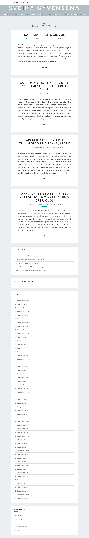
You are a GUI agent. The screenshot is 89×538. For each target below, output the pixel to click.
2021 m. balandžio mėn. (22, 392)
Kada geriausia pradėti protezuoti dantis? (28, 263)
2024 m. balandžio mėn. (22, 311)
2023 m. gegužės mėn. (22, 330)
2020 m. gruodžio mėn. (22, 407)
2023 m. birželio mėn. (21, 326)
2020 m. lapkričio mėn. (22, 410)
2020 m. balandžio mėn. (22, 436)
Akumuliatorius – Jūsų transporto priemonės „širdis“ (44, 142)
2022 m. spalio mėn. (21, 344)
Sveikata (17, 530)
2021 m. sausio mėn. (21, 403)
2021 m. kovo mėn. (21, 396)
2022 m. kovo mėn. (21, 363)
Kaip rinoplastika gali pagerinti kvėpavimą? (28, 256)
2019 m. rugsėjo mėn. (21, 462)
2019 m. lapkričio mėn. (22, 454)
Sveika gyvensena (20, 2)
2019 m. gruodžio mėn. (22, 451)
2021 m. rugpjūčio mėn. (22, 377)
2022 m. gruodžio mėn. (22, 341)
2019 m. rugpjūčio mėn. (22, 465)
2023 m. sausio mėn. (21, 337)
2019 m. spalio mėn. (21, 458)
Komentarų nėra (57, 38)
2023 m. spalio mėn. (21, 319)
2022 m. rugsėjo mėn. (21, 348)
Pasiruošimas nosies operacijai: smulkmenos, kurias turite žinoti (44, 86)
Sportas (17, 523)
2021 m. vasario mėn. (21, 399)
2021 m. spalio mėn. (21, 370)
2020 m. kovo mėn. (21, 440)
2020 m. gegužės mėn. (22, 432)
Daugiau (45, 67)
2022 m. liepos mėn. (21, 352)
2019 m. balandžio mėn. (22, 480)
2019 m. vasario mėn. (21, 487)
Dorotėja (45, 38)
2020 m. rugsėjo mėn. (21, 418)
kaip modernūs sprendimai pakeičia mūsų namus (30, 260)
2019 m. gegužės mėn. (22, 476)
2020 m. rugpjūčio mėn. (22, 421)
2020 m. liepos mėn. (21, 425)
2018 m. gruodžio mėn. (22, 495)
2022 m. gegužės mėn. (22, 355)
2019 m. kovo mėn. (21, 484)
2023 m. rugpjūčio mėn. (22, 322)
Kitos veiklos (19, 519)
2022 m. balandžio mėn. (22, 359)
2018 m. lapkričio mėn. (22, 498)
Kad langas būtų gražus (44, 34)
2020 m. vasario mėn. (21, 443)
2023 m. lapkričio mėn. (22, 315)
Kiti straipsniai (19, 515)
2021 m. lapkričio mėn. (22, 366)
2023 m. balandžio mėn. (22, 333)
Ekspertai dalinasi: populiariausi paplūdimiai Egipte (31, 270)
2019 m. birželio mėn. (21, 473)
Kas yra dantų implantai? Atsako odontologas (29, 267)
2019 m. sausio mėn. (21, 491)
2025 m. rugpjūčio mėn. (22, 300)
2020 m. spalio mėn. (21, 414)
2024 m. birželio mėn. (21, 308)
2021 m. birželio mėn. (21, 385)
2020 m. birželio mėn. (21, 429)
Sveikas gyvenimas (21, 526)
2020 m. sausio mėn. (21, 447)
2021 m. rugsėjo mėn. (21, 374)
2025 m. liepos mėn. (21, 304)
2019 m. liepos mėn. (21, 469)
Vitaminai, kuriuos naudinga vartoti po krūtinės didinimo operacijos (44, 197)
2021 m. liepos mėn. (21, 381)
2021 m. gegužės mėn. (22, 388)
